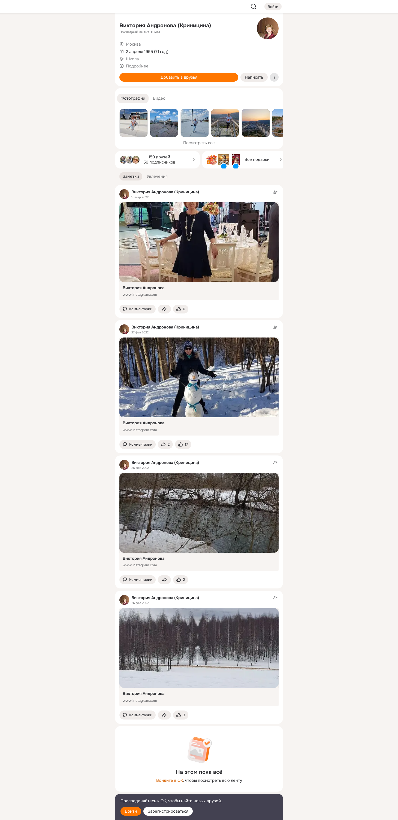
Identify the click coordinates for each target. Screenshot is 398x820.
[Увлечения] (75, 26)
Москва (133, 44)
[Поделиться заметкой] (164, 309)
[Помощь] (51, 98)
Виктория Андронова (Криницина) (165, 25)
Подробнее (137, 66)
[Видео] (99, 50)
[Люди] (75, 50)
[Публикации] (51, 50)
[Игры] (99, 74)
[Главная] (51, 26)
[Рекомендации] (75, 98)
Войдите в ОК (169, 780)
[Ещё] (75, 778)
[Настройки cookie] (75, 813)
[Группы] (99, 26)
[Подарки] (51, 74)
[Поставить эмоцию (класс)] (180, 309)
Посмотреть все (199, 143)
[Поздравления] (75, 74)
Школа (132, 59)
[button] (133, 98)
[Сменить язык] (75, 789)
